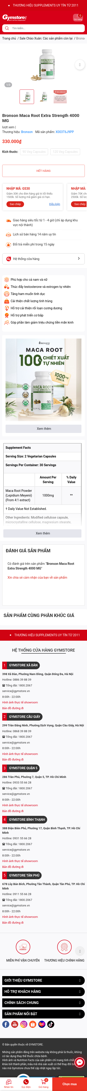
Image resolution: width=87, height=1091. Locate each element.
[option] (43, 65)
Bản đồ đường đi (13, 708)
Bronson (27, 132)
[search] (7, 28)
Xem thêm (44, 428)
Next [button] (80, 65)
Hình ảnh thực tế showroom (20, 702)
